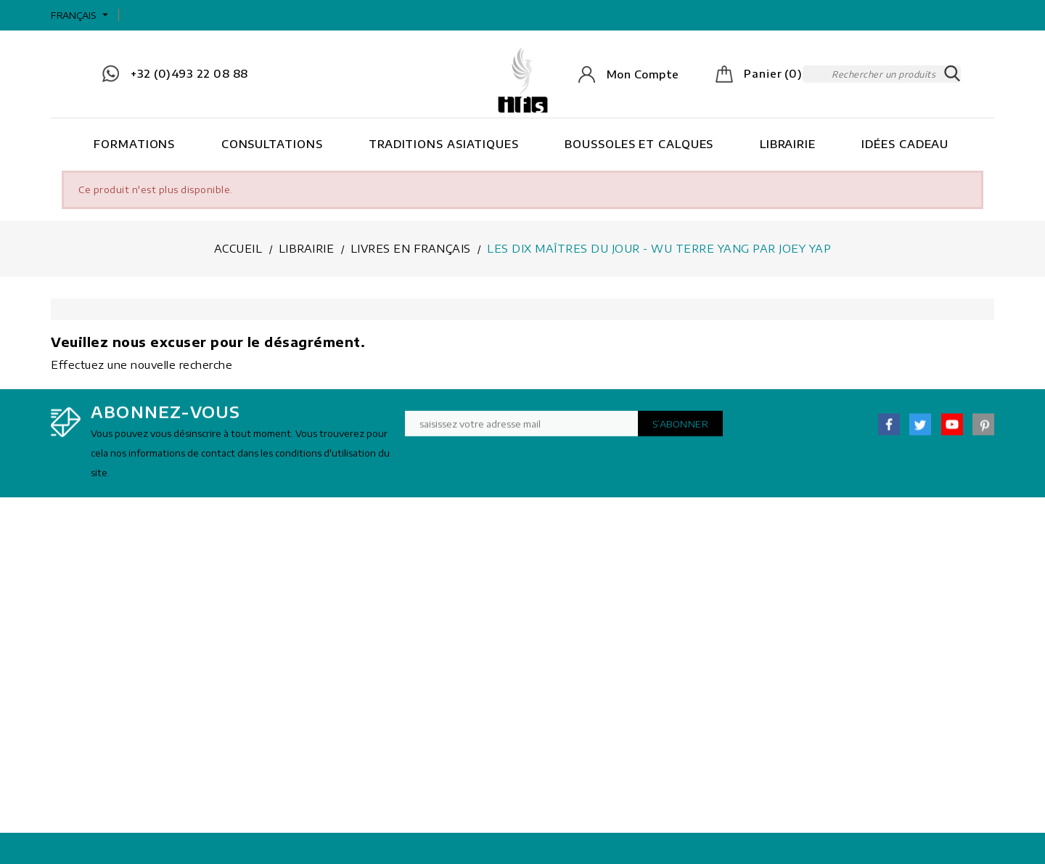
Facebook (889, 430)
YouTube (952, 430)
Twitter (920, 430)
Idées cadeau (904, 143)
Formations (134, 143)
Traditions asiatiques (444, 143)
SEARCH (952, 74)
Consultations (272, 143)
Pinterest (983, 430)
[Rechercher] (882, 74)
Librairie (788, 143)
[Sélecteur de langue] (81, 15)
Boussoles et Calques (639, 143)
